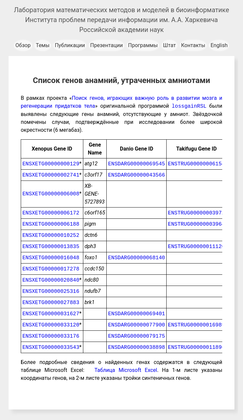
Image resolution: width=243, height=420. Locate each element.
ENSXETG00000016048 (50, 257)
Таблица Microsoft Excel (125, 370)
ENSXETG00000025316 (50, 291)
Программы (143, 45)
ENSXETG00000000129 (50, 163)
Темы (43, 45)
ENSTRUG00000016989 (196, 324)
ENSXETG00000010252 (50, 235)
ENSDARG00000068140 (136, 257)
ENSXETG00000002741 (50, 175)
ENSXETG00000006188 (50, 224)
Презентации (106, 45)
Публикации (70, 45)
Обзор (23, 45)
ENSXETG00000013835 (50, 246)
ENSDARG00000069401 (136, 313)
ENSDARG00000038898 (136, 347)
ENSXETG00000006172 (50, 212)
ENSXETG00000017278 (50, 268)
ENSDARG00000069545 (136, 163)
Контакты (193, 45)
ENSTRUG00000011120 (196, 246)
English (219, 45)
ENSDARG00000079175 (136, 336)
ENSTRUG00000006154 (196, 163)
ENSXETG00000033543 (50, 347)
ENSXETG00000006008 (50, 193)
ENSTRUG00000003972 (196, 212)
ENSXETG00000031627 (50, 313)
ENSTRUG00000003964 (196, 224)
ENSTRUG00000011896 (196, 347)
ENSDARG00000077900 (136, 324)
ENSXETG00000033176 (50, 336)
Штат (169, 45)
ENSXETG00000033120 (50, 324)
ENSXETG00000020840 (50, 280)
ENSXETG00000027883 (50, 302)
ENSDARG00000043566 (136, 175)
